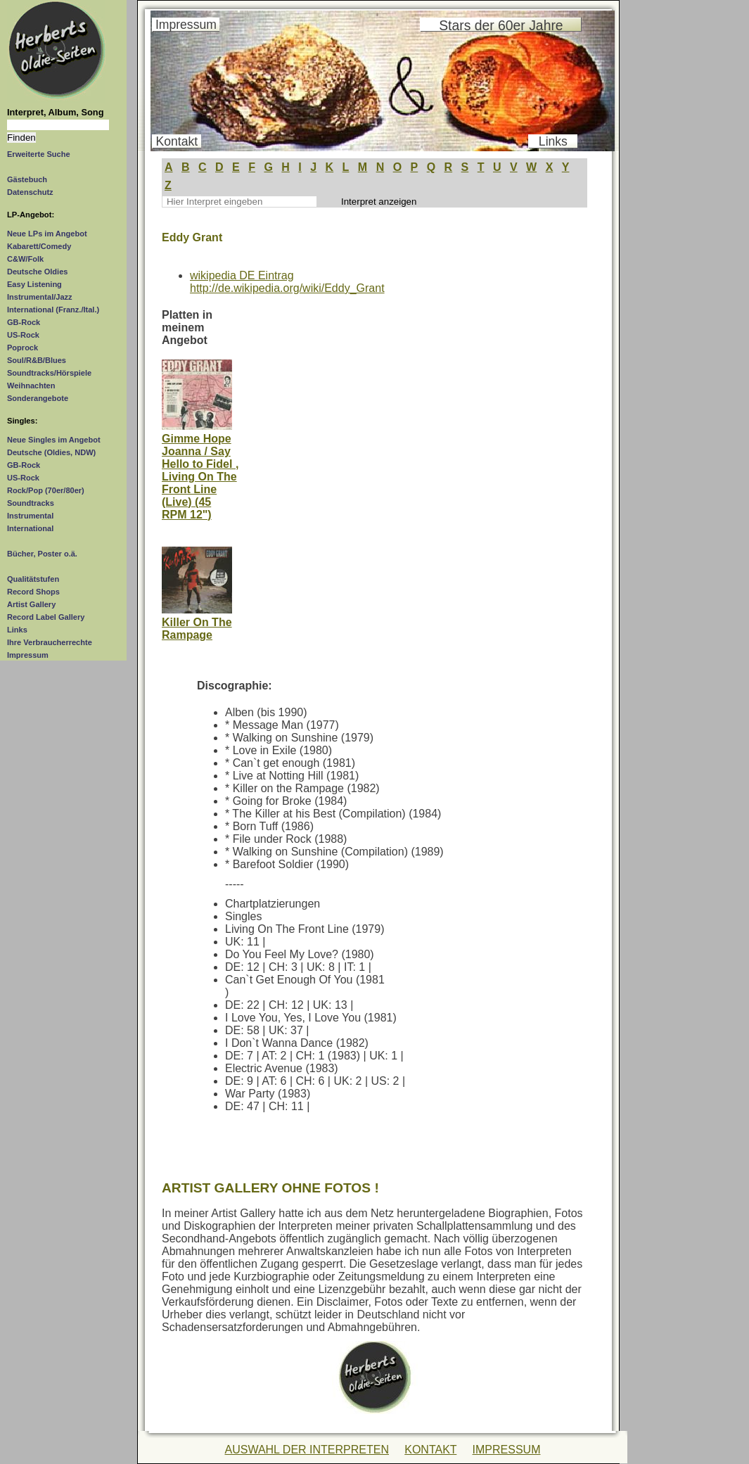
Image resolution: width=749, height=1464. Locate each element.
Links (17, 629)
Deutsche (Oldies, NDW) (51, 452)
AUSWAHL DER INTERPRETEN (306, 1450)
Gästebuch (27, 179)
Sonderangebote (37, 398)
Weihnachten (31, 385)
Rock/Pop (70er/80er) (45, 490)
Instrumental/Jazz (39, 297)
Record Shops (33, 591)
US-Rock (23, 335)
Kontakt (177, 141)
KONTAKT (430, 1450)
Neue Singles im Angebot (54, 439)
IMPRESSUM (507, 1450)
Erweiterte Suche (38, 154)
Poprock (22, 347)
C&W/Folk (25, 259)
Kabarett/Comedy (39, 246)
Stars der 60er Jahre (501, 25)
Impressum (28, 655)
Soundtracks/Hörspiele (49, 373)
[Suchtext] (58, 125)
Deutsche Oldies (37, 271)
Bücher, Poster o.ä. (42, 553)
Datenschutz (30, 192)
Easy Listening (34, 284)
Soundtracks (30, 503)
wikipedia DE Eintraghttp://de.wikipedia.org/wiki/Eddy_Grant (287, 281)
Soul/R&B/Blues (36, 360)
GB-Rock (23, 322)
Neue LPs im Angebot (47, 233)
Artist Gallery (31, 604)
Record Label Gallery (45, 617)
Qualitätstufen (33, 579)
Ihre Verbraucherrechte (49, 642)
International (30, 528)
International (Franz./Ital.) (53, 309)
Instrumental (30, 515)
